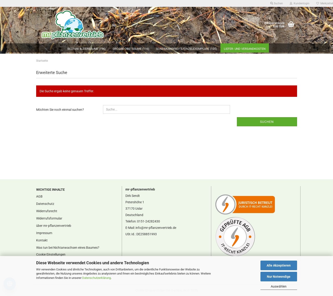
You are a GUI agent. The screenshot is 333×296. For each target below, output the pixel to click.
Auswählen (279, 286)
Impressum (44, 233)
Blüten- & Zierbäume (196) (87, 48)
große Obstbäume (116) (131, 48)
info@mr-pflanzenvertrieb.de (155, 228)
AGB (39, 196)
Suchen (267, 122)
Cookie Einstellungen (50, 254)
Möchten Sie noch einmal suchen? (60, 109)
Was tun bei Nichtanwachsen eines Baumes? (67, 247)
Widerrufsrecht (46, 211)
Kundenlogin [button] (299, 3)
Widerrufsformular (49, 218)
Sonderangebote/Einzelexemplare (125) (186, 48)
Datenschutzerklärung (96, 278)
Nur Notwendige (278, 276)
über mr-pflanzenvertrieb (53, 225)
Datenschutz (45, 204)
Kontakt (42, 240)
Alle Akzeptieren (279, 265)
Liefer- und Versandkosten (244, 48)
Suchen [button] (276, 3)
